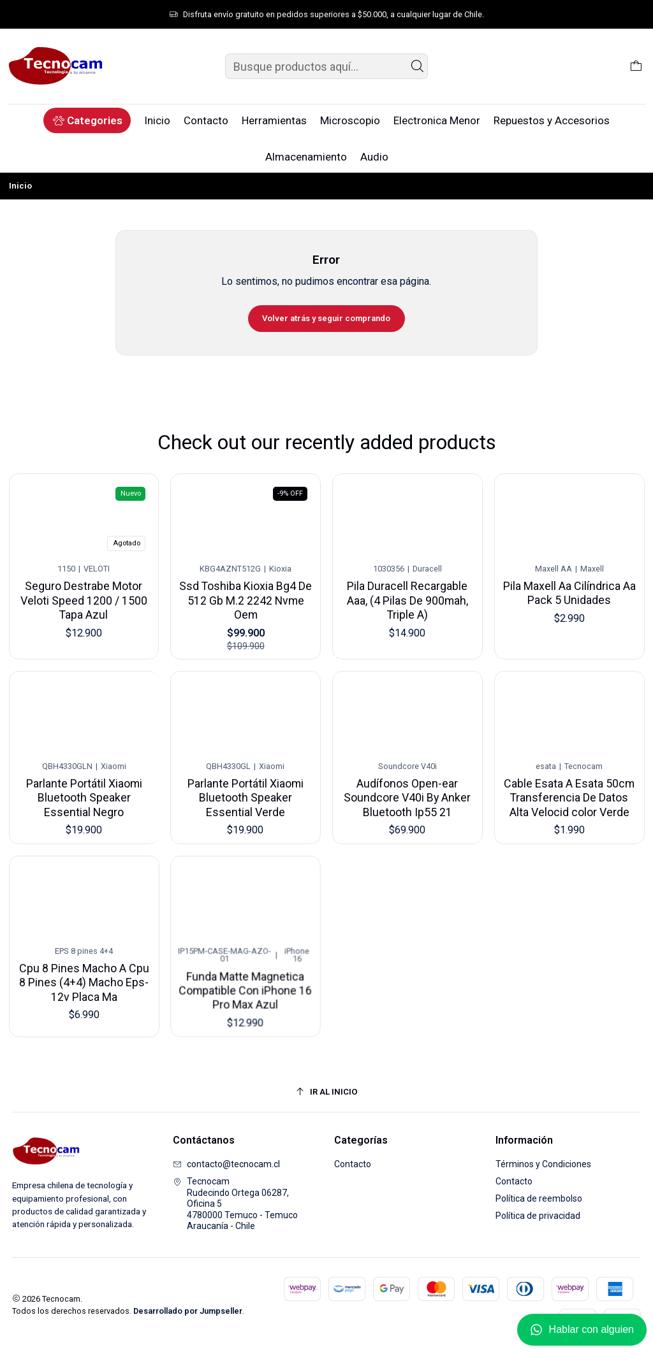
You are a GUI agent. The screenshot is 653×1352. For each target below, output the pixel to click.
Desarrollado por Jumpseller (187, 1311)
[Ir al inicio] (327, 1091)
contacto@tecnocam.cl (226, 1164)
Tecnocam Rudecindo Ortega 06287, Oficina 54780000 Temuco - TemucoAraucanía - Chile (235, 1203)
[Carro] (636, 66)
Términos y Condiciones (543, 1164)
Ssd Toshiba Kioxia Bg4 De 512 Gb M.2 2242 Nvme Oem (246, 592)
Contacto (352, 1164)
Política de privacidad (537, 1216)
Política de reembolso (538, 1198)
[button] (87, 120)
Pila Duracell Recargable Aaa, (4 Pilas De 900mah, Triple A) (407, 588)
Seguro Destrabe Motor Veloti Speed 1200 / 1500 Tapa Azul (83, 596)
